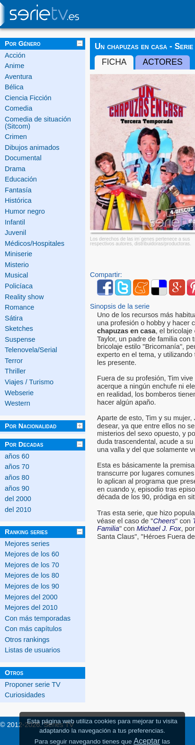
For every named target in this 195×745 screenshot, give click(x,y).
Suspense (20, 339)
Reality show (24, 297)
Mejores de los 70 (32, 565)
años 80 (17, 477)
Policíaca (19, 286)
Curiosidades (25, 695)
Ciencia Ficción (28, 98)
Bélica (14, 87)
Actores (162, 62)
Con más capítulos (33, 628)
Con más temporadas (38, 618)
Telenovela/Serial (31, 350)
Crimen (16, 136)
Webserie (19, 393)
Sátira (14, 318)
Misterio (17, 265)
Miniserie (18, 254)
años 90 (17, 488)
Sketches (19, 328)
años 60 (17, 456)
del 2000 (18, 498)
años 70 (17, 466)
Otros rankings (27, 639)
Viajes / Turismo (29, 382)
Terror (14, 360)
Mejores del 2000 (31, 597)
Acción (15, 55)
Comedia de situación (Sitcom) (38, 122)
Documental (23, 158)
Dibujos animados (32, 147)
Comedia (18, 108)
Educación (21, 179)
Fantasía (18, 190)
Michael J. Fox (159, 528)
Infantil (15, 222)
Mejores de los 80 (32, 575)
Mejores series (27, 543)
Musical (16, 275)
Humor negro (25, 211)
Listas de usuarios (32, 650)
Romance (19, 307)
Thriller (15, 371)
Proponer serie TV (33, 684)
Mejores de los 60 (32, 554)
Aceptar (146, 740)
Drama (15, 169)
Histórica (18, 200)
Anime (14, 65)
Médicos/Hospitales (34, 243)
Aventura (18, 76)
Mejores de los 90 (32, 586)
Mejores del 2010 (31, 607)
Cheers (164, 521)
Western (17, 403)
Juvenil (15, 232)
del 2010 (18, 509)
